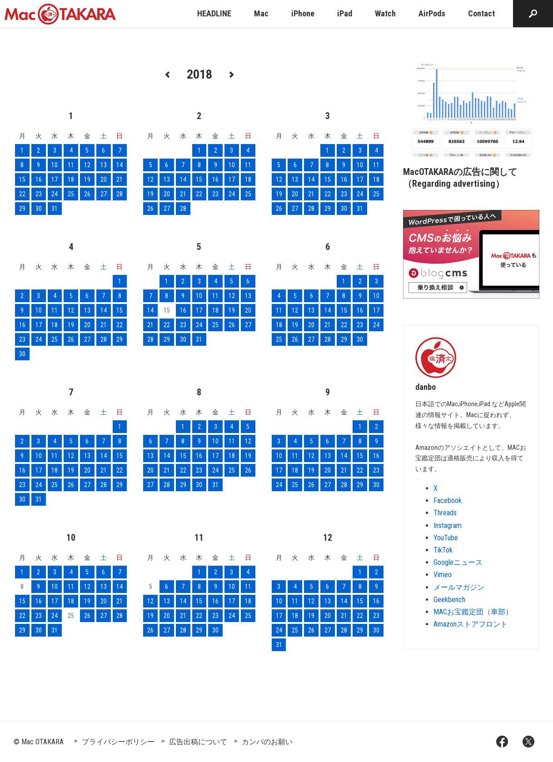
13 (103, 165)
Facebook (447, 500)
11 (71, 165)
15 (22, 179)
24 (54, 194)
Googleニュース (458, 562)
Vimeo (442, 574)
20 (103, 179)
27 (103, 194)
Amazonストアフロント (470, 624)
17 (54, 179)
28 (119, 194)
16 (38, 179)
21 (119, 179)
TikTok (443, 550)
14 (119, 165)
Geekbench (449, 599)
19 (87, 179)
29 (22, 208)
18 (71, 179)
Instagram (447, 525)
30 (38, 208)
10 (54, 165)
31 (54, 208)
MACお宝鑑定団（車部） (473, 612)
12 (87, 165)
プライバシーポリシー (118, 741)
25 (71, 194)
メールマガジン (458, 587)
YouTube (445, 537)
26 (87, 194)
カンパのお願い (267, 741)
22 (22, 194)
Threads (445, 512)
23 (38, 194)
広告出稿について (198, 741)
